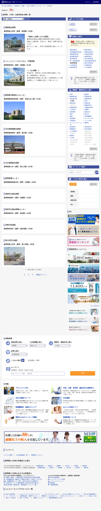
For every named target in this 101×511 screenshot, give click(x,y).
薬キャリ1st (93, 496)
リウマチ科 (88, 120)
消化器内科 (73, 98)
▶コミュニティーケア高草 (56, 479)
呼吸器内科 (88, 96)
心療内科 (73, 120)
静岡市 (59, 466)
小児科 (72, 101)
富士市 (67, 466)
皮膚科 (87, 109)
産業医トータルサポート (49, 496)
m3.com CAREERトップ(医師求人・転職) (13, 6)
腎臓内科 (73, 129)
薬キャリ (82, 496)
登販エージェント (39, 498)
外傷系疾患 (88, 65)
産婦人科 (87, 112)
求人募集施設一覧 (22, 455)
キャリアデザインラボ (51, 494)
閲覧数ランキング (37, 455)
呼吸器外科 (73, 107)
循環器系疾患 (74, 54)
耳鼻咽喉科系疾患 (75, 52)
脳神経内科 (73, 96)
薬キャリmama (11, 498)
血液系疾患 (73, 63)
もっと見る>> (95, 306)
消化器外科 (88, 127)
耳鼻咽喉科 (88, 116)
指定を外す (93, 24)
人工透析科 (73, 131)
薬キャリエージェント (68, 496)
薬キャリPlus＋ (24, 498)
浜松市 (50, 466)
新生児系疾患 (89, 63)
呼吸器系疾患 (89, 52)
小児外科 (73, 109)
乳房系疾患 (73, 58)
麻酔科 (87, 122)
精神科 (87, 94)
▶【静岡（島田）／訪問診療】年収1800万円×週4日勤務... (22, 477)
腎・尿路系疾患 (75, 61)
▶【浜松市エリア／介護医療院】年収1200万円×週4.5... (21, 483)
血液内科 (73, 127)
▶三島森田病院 (53, 485)
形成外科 (87, 103)
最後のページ (41, 275)
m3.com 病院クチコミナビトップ (36, 6)
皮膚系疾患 (88, 56)
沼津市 (76, 466)
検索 (82, 373)
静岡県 (72, 24)
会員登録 (96, 2)
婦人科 (87, 114)
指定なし (73, 30)
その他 (72, 137)
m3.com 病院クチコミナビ (71, 494)
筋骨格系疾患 (74, 56)
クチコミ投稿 (8, 455)
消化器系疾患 (89, 54)
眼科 (71, 116)
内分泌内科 (88, 129)
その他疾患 (88, 67)
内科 (71, 94)
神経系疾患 (73, 50)
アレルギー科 (89, 118)
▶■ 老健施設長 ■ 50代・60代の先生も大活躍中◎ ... (22, 481)
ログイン (88, 2)
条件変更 (72, 184)
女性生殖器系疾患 (90, 61)
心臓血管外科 (89, 107)
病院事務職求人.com (55, 498)
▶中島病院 (51, 483)
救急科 (72, 135)
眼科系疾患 (88, 50)
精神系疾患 (73, 67)
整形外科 (73, 103)
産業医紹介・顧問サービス (28, 496)
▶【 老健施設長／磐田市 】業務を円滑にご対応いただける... (23, 479)
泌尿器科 (73, 112)
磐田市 (85, 466)
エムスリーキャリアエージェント (29, 494)
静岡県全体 (40, 466)
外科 (86, 101)
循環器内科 (88, 98)
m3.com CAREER (9, 494)
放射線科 (73, 118)
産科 (71, 114)
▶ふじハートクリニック (55, 481)
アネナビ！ (12, 496)
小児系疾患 (73, 65)
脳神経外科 (88, 105)
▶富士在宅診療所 (54, 477)
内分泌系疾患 (89, 58)
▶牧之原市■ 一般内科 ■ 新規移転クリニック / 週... (21, 485)
